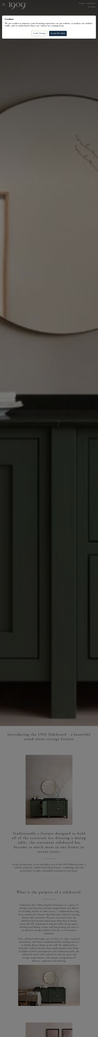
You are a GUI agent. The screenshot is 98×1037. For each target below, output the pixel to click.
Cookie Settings (39, 33)
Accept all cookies (58, 33)
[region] (49, 518)
